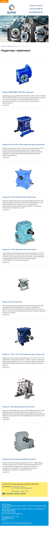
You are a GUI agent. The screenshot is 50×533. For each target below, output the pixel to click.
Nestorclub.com (27, 523)
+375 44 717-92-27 (35, 6)
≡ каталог (4, 1)
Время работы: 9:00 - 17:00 (19, 491)
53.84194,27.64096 (9, 510)
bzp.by (4, 520)
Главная (3, 46)
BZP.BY (11, 9)
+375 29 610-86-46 (35, 9)
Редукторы (10, 46)
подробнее (5, 105)
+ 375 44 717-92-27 (18, 486)
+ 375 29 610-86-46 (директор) (21, 488)
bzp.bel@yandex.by (36, 12)
